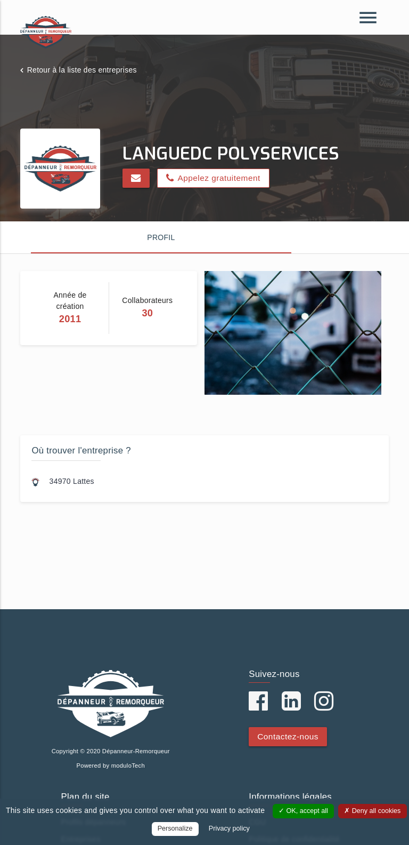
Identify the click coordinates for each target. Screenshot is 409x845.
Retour (82, 70)
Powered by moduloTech (111, 765)
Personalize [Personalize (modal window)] (175, 828)
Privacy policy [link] (229, 828)
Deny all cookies (372, 811)
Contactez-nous (287, 736)
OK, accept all (303, 811)
